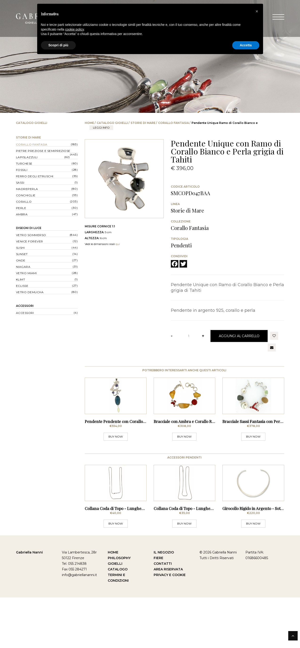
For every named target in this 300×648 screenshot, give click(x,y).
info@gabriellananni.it (79, 625)
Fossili (22, 170)
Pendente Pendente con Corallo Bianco (120, 446)
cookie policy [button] (74, 29)
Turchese (24, 163)
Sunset (22, 254)
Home (89, 123)
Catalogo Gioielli (112, 123)
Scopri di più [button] (58, 45)
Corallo (24, 201)
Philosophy (119, 608)
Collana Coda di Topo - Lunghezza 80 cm (122, 558)
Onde (20, 260)
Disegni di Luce (28, 228)
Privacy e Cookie (170, 625)
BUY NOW (115, 461)
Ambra (22, 214)
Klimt (20, 279)
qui (118, 244)
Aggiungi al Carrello (239, 336)
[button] (257, 11)
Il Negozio (164, 603)
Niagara (23, 267)
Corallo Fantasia (173, 123)
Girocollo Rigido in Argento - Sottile (254, 558)
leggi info (101, 127)
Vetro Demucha (30, 292)
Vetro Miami (26, 273)
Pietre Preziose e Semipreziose (43, 151)
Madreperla (27, 189)
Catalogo (118, 620)
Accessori (25, 306)
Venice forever (29, 241)
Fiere (158, 608)
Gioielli (115, 614)
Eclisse (22, 286)
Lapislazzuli (27, 157)
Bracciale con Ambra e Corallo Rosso (187, 446)
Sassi (20, 182)
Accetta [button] (246, 45)
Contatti (163, 614)
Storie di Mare (143, 123)
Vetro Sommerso (31, 235)
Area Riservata (168, 620)
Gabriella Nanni (29, 603)
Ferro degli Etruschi (34, 176)
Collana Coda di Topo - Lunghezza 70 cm (191, 558)
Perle (21, 208)
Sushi (20, 247)
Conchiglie (26, 195)
